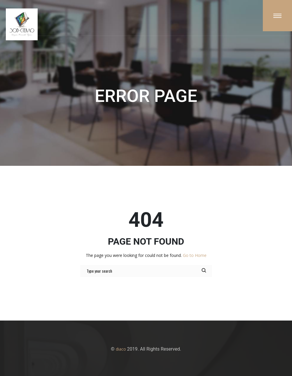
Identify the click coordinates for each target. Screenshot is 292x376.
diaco (121, 349)
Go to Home (195, 255)
